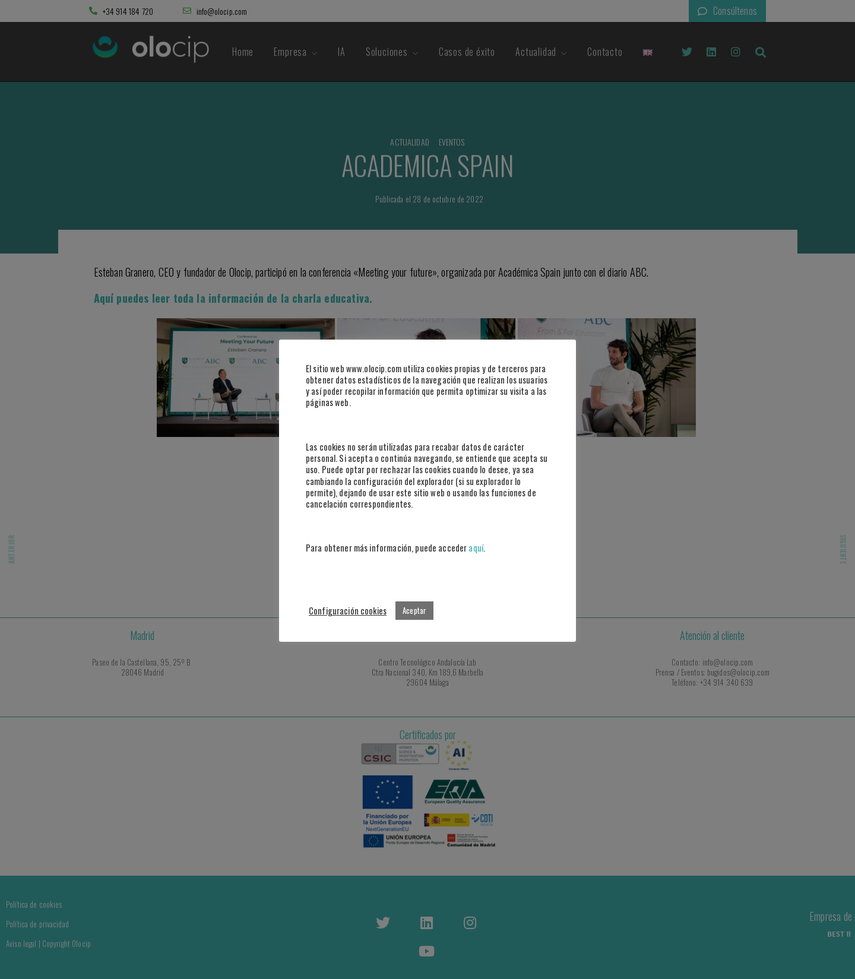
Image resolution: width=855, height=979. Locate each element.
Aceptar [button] (414, 610)
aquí (475, 547)
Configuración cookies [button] (348, 610)
